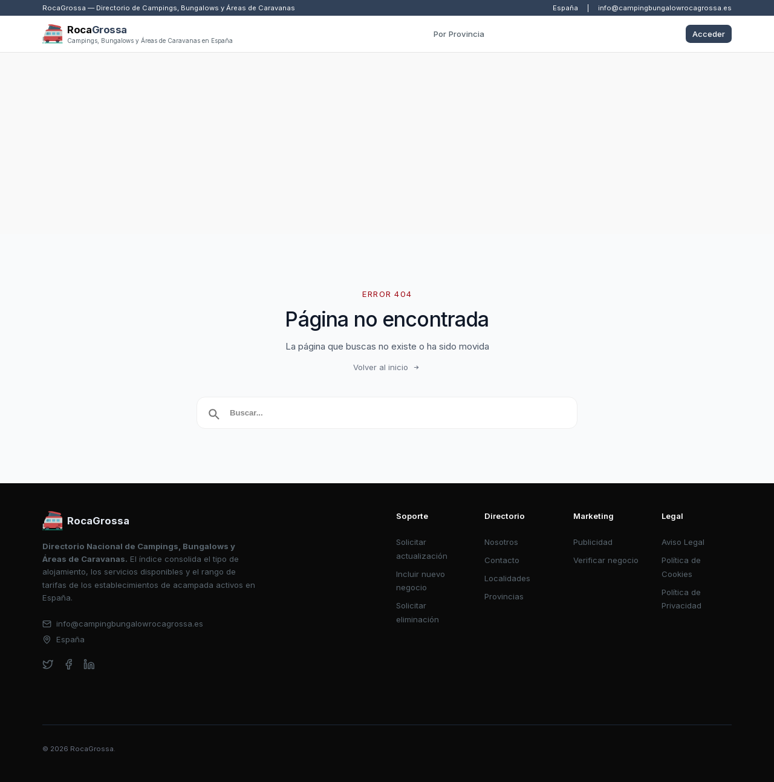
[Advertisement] (387, 143)
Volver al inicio (387, 367)
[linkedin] (89, 664)
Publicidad (593, 542)
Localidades (507, 578)
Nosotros (501, 542)
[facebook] (68, 664)
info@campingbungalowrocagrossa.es (665, 8)
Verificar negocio (606, 560)
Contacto (501, 560)
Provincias (504, 596)
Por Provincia (459, 34)
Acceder (708, 34)
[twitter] (48, 664)
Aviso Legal (683, 542)
